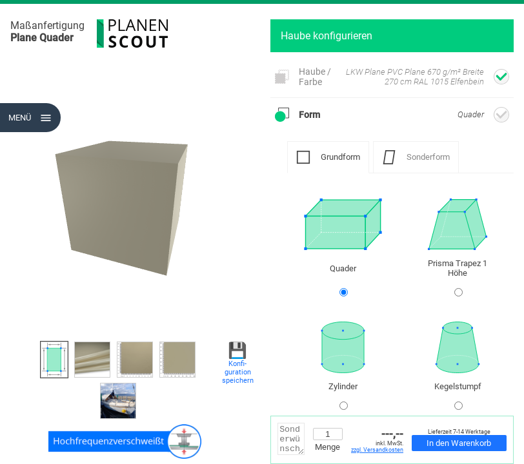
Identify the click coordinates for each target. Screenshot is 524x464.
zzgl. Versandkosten (377, 450)
